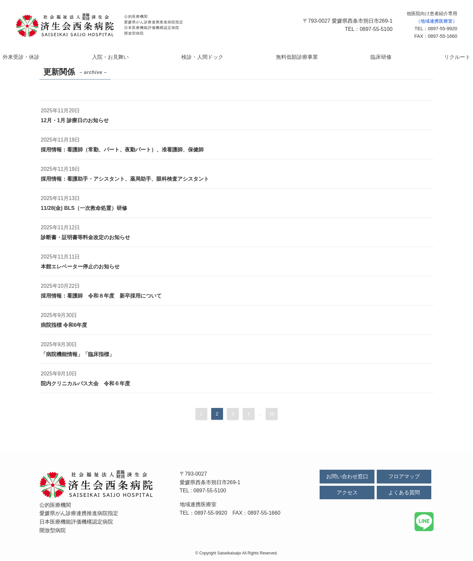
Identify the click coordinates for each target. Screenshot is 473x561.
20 (272, 415)
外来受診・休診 (58, 57)
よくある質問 (404, 494)
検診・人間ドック (210, 57)
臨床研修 (359, 57)
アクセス (347, 494)
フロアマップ (404, 478)
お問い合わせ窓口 (347, 478)
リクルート (420, 57)
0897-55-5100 (209, 492)
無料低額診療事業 (290, 57)
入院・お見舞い (133, 57)
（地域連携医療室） (436, 21)
